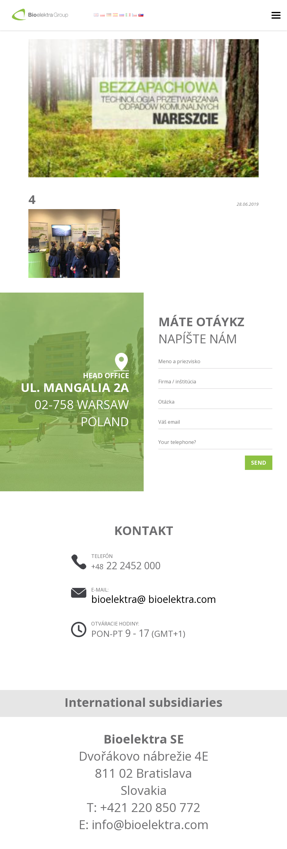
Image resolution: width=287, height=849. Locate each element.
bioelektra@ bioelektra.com (153, 599)
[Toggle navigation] (276, 15)
